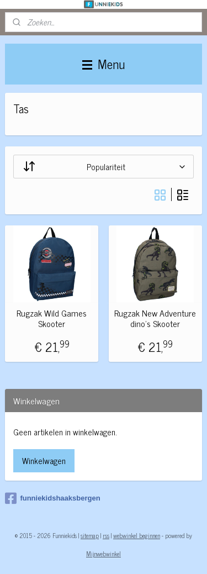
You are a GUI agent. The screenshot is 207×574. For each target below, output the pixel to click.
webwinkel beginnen (136, 535)
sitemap (90, 535)
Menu (103, 64)
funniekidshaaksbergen (52, 498)
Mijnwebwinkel (103, 554)
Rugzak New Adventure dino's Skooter (155, 318)
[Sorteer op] (103, 166)
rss (106, 535)
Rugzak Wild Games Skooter (52, 318)
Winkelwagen (44, 460)
